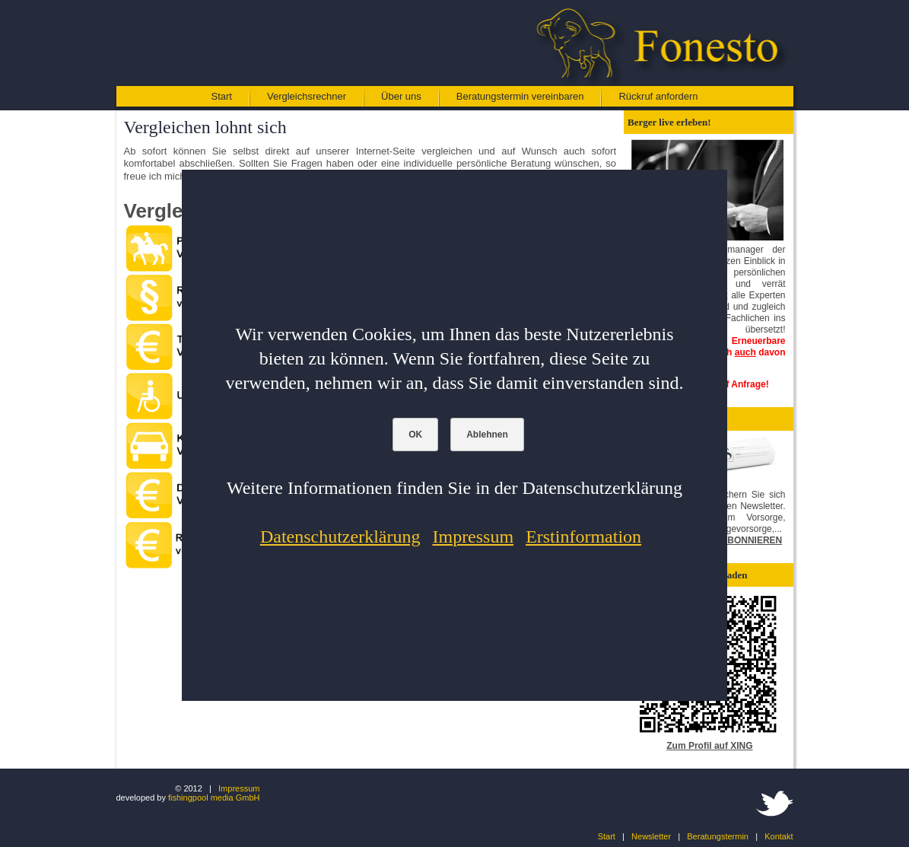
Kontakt (778, 836)
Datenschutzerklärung (340, 536)
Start (221, 96)
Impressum (238, 788)
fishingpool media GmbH (213, 797)
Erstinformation (583, 536)
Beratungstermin (717, 836)
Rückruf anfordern (658, 96)
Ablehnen (487, 434)
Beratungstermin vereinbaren (520, 96)
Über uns (401, 96)
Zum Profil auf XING (709, 745)
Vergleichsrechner (306, 96)
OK (415, 434)
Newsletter (651, 836)
